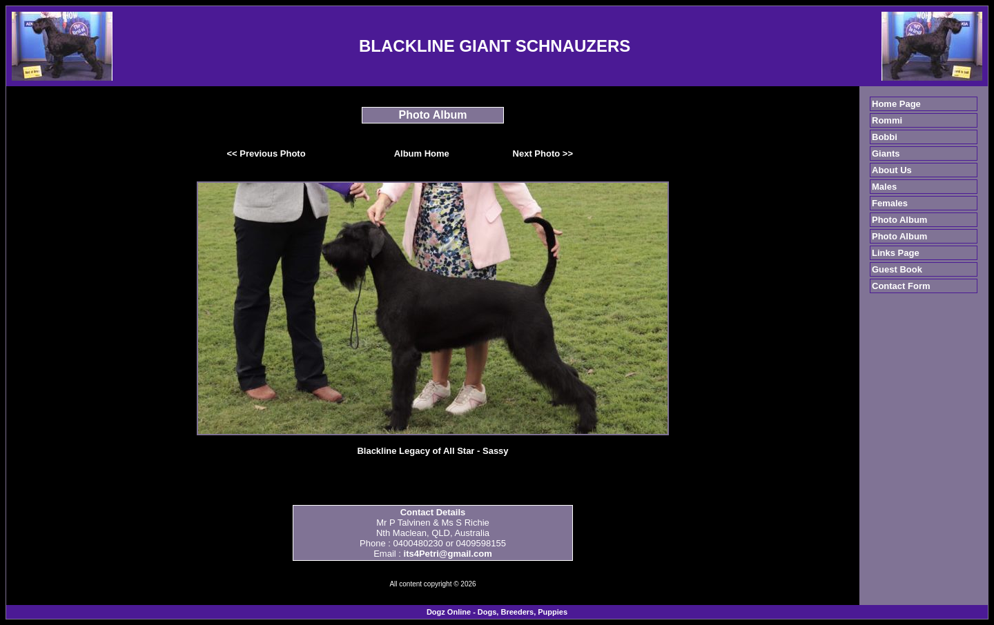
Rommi (887, 120)
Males (884, 186)
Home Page (896, 104)
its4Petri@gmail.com (448, 553)
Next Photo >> (543, 153)
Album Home (421, 153)
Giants (885, 153)
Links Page (895, 253)
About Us (892, 170)
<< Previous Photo (266, 153)
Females (890, 203)
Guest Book (897, 269)
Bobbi (884, 137)
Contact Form (901, 286)
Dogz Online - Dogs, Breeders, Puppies (497, 612)
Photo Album (899, 220)
